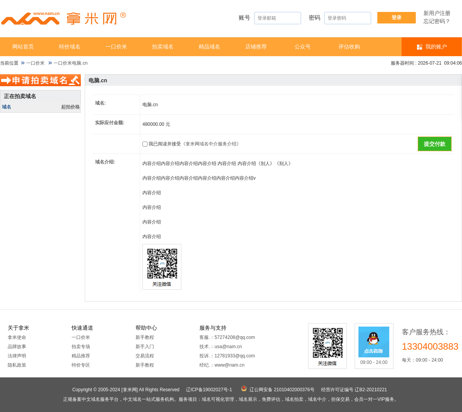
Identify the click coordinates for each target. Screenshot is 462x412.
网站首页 (23, 46)
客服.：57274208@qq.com (227, 337)
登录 (397, 17)
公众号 (303, 46)
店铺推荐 (256, 46)
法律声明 (17, 356)
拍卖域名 (163, 46)
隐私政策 (17, 365)
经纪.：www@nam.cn (221, 365)
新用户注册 (437, 13)
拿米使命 (17, 337)
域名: (100, 103)
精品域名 (209, 46)
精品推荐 (81, 356)
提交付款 (434, 144)
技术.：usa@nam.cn (220, 346)
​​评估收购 (349, 46)
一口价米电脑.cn (70, 63)
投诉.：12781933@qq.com (227, 356)
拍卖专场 (81, 346)
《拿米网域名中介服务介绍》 (211, 144)
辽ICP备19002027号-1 (209, 389)
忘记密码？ (437, 21)
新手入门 (145, 346)
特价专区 (81, 365)
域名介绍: (105, 162)
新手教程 (145, 337)
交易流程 (145, 356)
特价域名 (69, 46)
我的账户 (436, 46)
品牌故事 (17, 346)
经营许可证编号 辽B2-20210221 (354, 389)
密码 (340, 18)
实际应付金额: (109, 122)
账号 (270, 18)
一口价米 (116, 46)
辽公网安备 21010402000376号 (282, 389)
